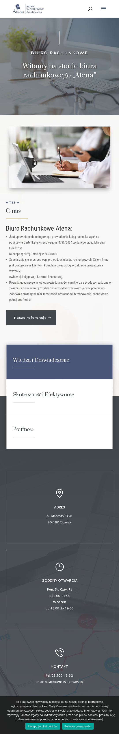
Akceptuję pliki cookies (43, 726)
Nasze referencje (30, 318)
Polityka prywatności (77, 726)
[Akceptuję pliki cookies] (113, 715)
